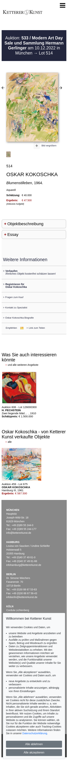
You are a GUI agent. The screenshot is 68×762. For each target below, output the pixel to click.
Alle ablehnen (34, 744)
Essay (12, 234)
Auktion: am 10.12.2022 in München (34, 45)
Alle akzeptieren (34, 752)
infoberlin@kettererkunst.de (21, 597)
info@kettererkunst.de (18, 532)
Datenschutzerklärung (34, 733)
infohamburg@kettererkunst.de (23, 565)
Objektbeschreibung (25, 224)
